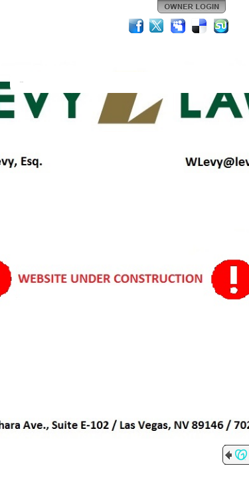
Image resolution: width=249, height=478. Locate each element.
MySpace (178, 26)
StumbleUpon (221, 26)
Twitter (157, 26)
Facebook (136, 26)
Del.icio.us (200, 26)
